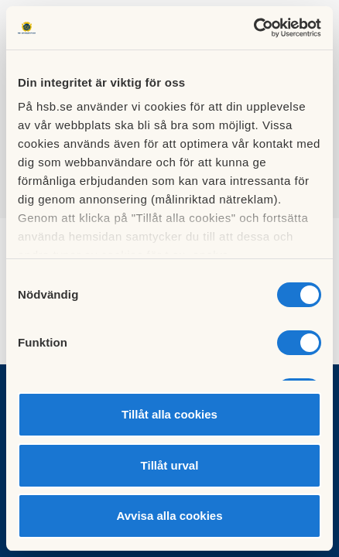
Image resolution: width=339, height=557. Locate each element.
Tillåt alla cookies (169, 414)
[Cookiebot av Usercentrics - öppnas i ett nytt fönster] (253, 28)
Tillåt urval (170, 465)
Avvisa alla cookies (169, 515)
